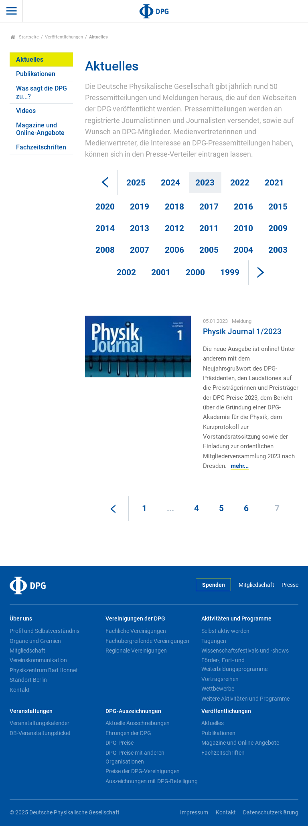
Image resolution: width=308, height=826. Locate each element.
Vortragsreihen (220, 679)
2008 (105, 250)
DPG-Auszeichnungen (133, 711)
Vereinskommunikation (38, 660)
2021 (274, 182)
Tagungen (213, 641)
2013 (139, 228)
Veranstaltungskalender (39, 723)
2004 (243, 250)
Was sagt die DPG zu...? (41, 92)
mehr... (240, 465)
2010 (243, 228)
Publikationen (35, 74)
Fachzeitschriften (41, 147)
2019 (139, 207)
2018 (174, 207)
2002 (126, 272)
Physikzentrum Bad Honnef (44, 670)
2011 (209, 228)
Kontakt (20, 690)
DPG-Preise (119, 742)
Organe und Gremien (35, 641)
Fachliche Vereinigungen (135, 631)
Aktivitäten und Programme (236, 618)
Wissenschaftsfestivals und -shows (245, 650)
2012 (174, 228)
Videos (26, 111)
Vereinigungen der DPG (135, 618)
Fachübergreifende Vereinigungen (147, 641)
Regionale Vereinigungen (136, 650)
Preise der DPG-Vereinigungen (142, 771)
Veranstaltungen (31, 711)
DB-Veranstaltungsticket (40, 733)
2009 (278, 228)
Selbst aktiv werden (225, 631)
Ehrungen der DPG (128, 733)
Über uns (21, 618)
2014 (105, 228)
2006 (174, 250)
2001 (160, 272)
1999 (229, 272)
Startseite (24, 37)
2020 (105, 207)
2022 (239, 182)
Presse (290, 585)
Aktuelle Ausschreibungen (137, 723)
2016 (243, 207)
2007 (139, 250)
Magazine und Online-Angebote (40, 129)
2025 (136, 182)
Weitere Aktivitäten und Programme (245, 698)
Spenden (213, 585)
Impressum (194, 812)
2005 (209, 250)
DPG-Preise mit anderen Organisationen (134, 757)
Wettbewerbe (217, 688)
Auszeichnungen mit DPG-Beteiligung (151, 781)
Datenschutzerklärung (270, 812)
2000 (195, 272)
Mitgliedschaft (256, 585)
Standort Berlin (28, 680)
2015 (278, 207)
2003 (278, 250)
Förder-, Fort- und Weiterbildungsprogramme (234, 664)
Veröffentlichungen (64, 37)
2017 (209, 207)
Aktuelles (29, 59)
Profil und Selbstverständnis (44, 631)
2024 (170, 182)
